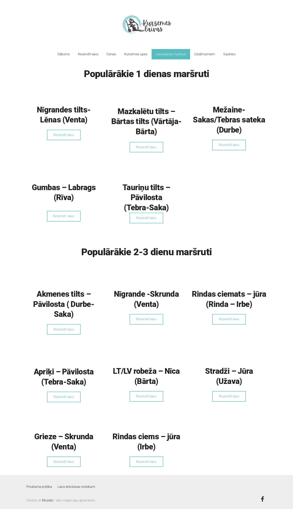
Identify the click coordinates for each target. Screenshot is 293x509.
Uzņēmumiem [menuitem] (204, 52)
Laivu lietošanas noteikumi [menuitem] (76, 484)
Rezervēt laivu (64, 133)
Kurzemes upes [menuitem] (136, 52)
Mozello (47, 498)
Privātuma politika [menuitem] (39, 484)
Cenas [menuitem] (111, 52)
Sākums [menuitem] (63, 52)
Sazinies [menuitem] (229, 52)
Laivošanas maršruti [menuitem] (171, 52)
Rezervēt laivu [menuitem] (88, 52)
